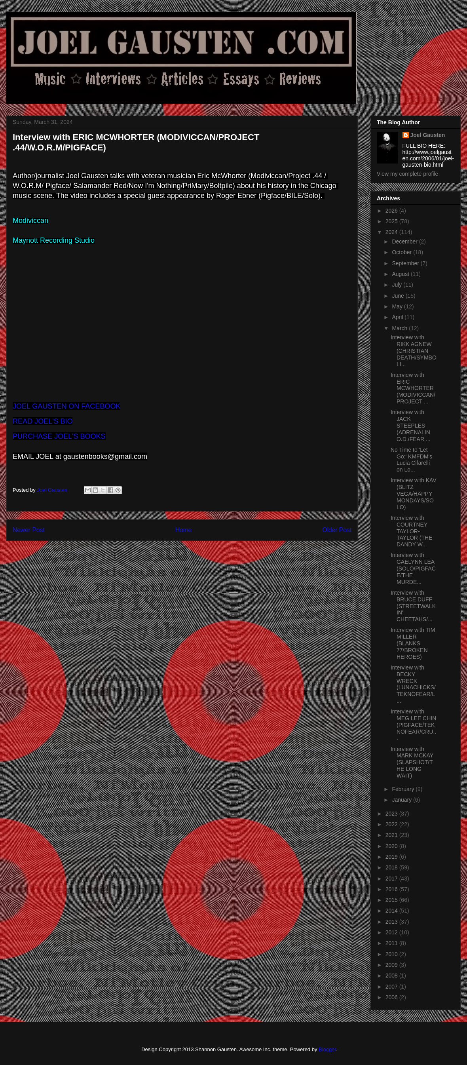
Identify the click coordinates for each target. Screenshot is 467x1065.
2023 (392, 813)
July (397, 284)
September (406, 263)
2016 (392, 889)
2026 (392, 210)
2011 (392, 943)
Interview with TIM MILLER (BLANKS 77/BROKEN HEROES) (413, 643)
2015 (392, 900)
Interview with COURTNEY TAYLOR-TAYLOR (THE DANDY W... (412, 531)
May (398, 306)
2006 (392, 997)
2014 (392, 910)
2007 (392, 986)
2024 (392, 232)
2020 (392, 846)
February (404, 789)
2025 (392, 221)
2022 (392, 824)
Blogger (327, 1049)
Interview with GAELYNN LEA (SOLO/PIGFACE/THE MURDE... (413, 568)
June (398, 296)
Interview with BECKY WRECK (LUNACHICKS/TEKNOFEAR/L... (413, 684)
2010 (392, 954)
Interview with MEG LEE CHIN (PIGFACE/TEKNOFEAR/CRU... (413, 724)
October (402, 252)
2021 (392, 835)
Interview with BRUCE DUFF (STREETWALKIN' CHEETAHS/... (413, 606)
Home (183, 530)
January (402, 800)
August (401, 274)
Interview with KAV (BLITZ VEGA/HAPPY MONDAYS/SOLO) (414, 493)
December (405, 241)
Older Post (336, 530)
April (398, 317)
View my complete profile (407, 174)
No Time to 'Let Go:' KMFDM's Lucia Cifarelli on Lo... (411, 460)
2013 (392, 922)
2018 (392, 867)
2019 (392, 857)
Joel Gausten (427, 135)
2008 (392, 975)
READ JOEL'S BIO (42, 421)
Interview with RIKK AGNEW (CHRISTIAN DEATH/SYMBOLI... (414, 350)
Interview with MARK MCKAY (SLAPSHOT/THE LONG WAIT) (412, 762)
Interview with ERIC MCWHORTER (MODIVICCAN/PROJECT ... (413, 388)
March (400, 328)
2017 (392, 878)
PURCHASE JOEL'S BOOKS (59, 436)
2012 (392, 932)
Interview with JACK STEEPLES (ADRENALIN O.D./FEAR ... (411, 425)
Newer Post (29, 530)
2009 (392, 965)
